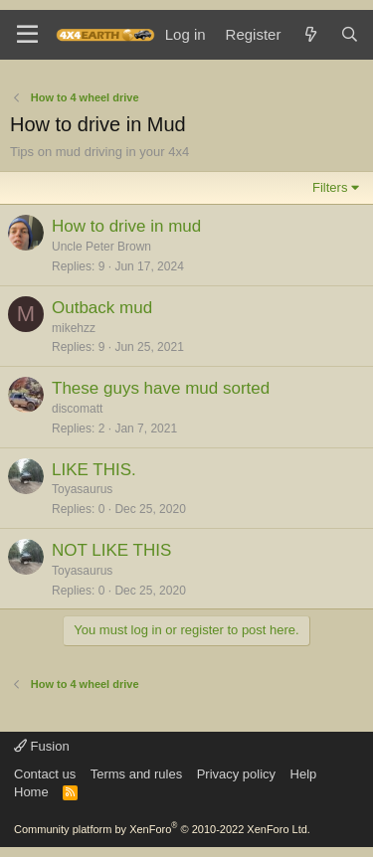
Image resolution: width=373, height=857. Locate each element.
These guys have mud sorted (161, 388)
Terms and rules (136, 774)
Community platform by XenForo (162, 829)
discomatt (77, 409)
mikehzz (73, 328)
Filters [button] (329, 187)
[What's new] (309, 34)
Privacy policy (236, 774)
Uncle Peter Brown (101, 247)
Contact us (45, 774)
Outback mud (102, 307)
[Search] (349, 34)
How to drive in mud (126, 226)
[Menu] (27, 35)
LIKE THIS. (94, 469)
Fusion (42, 746)
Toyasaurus (82, 489)
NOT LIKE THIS (111, 550)
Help (303, 774)
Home (31, 791)
